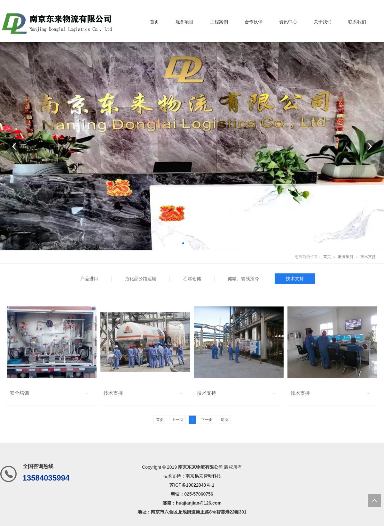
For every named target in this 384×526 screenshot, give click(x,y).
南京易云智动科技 (203, 476)
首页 (327, 257)
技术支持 (368, 257)
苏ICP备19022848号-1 (191, 485)
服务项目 (345, 257)
